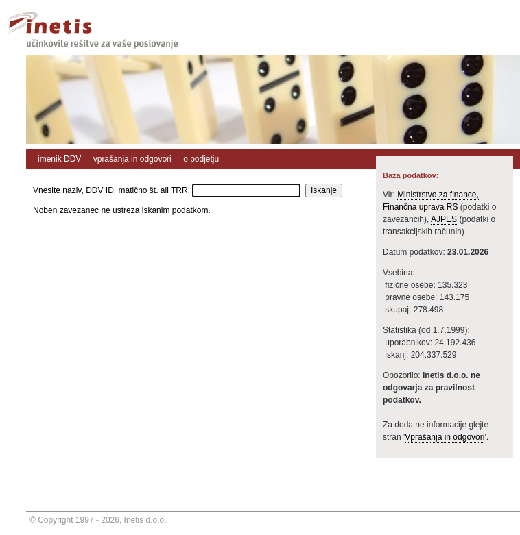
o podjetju (201, 159)
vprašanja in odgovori (132, 159)
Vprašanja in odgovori (444, 437)
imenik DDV (59, 159)
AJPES (444, 219)
